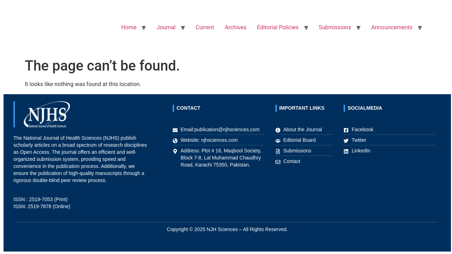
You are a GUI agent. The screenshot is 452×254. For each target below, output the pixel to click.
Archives (235, 27)
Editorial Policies (278, 27)
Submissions (335, 27)
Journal (166, 27)
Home (128, 27)
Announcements (391, 27)
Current (205, 27)
